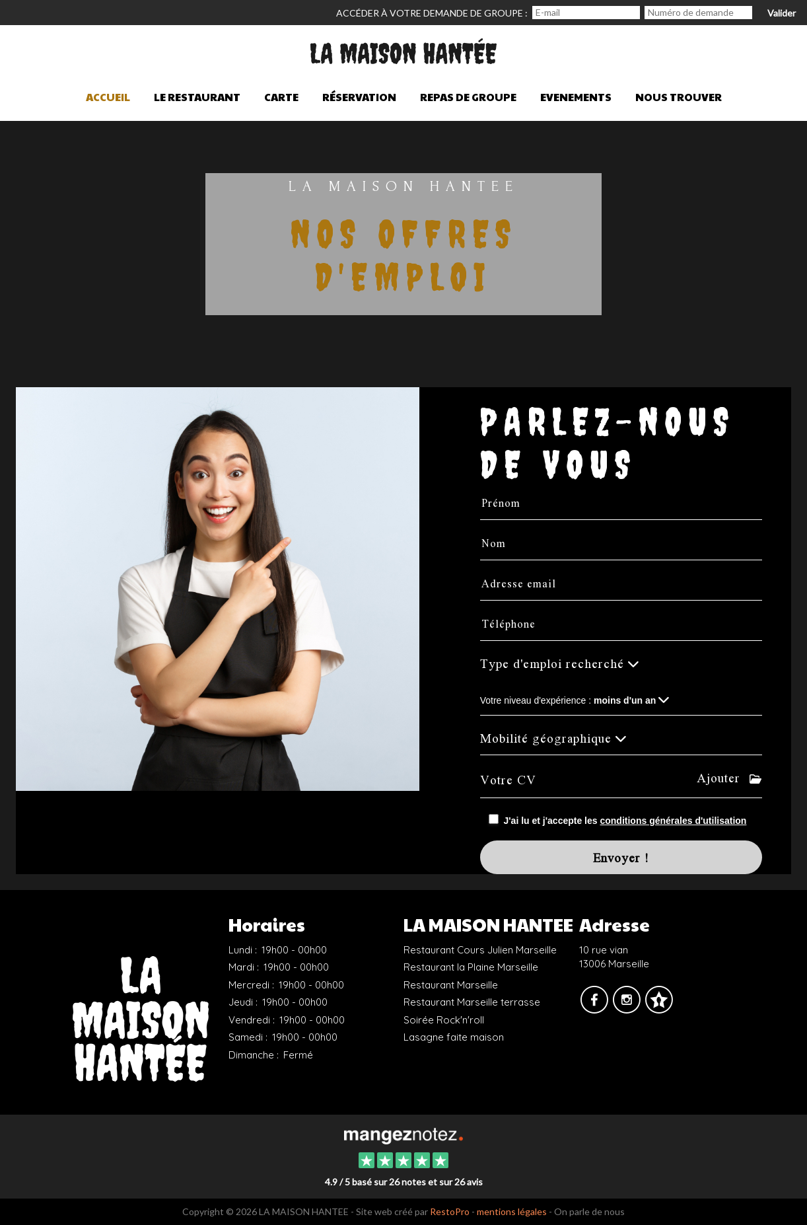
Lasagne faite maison (454, 1037)
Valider (781, 13)
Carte (281, 96)
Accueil (108, 96)
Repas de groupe (468, 96)
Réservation (359, 96)
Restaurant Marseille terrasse (472, 1002)
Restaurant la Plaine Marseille (471, 967)
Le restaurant (197, 96)
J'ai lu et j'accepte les (625, 820)
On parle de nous (589, 1211)
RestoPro (450, 1211)
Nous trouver (678, 96)
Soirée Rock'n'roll (444, 1020)
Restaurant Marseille (451, 985)
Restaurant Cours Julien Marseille (480, 950)
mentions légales (512, 1211)
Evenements (576, 96)
